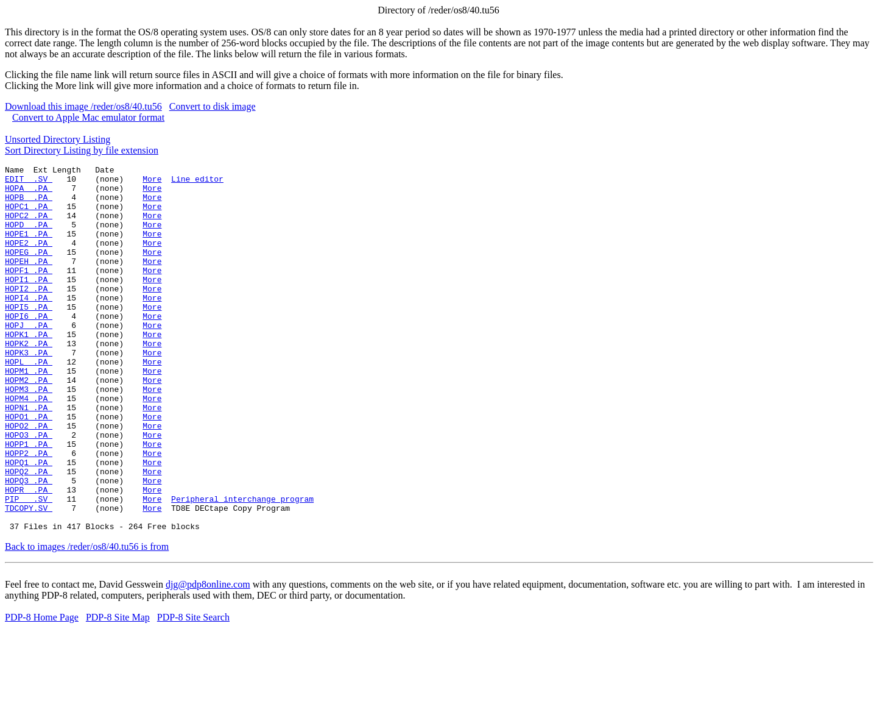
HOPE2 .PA (28, 259)
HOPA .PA (28, 193)
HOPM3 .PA (28, 434)
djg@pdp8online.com (208, 657)
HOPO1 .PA (28, 467)
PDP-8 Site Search (193, 690)
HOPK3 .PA (28, 390)
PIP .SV (28, 566)
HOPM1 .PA (28, 412)
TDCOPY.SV (28, 577)
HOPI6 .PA (28, 346)
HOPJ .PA (28, 357)
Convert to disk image (212, 106)
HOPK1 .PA (28, 368)
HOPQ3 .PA (28, 544)
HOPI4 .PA (28, 324)
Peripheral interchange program (242, 566)
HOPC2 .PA (28, 226)
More (152, 182)
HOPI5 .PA (28, 335)
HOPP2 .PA (28, 511)
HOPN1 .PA (28, 456)
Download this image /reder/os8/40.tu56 (83, 106)
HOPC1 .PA (28, 215)
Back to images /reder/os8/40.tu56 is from (87, 619)
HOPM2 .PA (28, 423)
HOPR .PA (28, 555)
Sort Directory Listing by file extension (81, 150)
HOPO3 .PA (28, 489)
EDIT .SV (28, 182)
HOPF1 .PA (28, 291)
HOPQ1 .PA (28, 522)
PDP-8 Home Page (42, 690)
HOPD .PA (28, 237)
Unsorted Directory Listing (57, 139)
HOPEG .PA (28, 270)
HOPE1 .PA (28, 248)
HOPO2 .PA (28, 478)
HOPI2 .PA (28, 313)
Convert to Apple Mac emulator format (88, 117)
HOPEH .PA (28, 281)
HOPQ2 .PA (28, 533)
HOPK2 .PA (28, 379)
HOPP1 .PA (28, 500)
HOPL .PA (28, 401)
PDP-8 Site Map (118, 690)
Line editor (197, 182)
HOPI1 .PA (28, 302)
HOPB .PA (28, 204)
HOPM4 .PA (28, 445)
